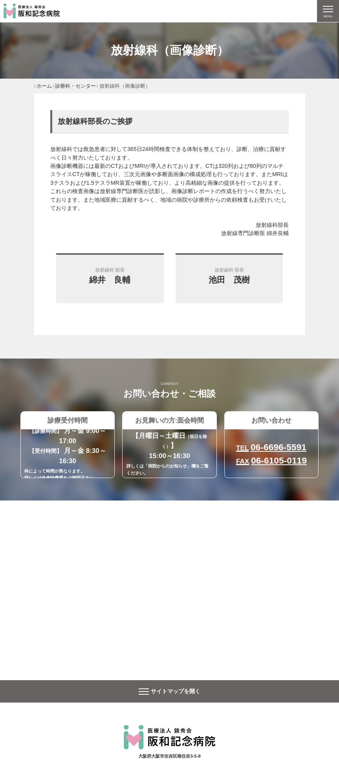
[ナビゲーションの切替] (328, 11)
